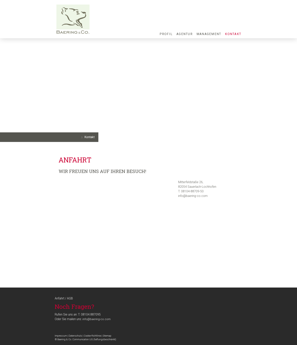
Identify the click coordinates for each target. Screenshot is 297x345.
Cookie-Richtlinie (92, 335)
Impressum (61, 335)
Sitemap (107, 335)
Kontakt (233, 34)
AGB (70, 298)
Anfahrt (59, 298)
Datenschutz (75, 335)
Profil (166, 34)
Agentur (184, 34)
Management (209, 34)
